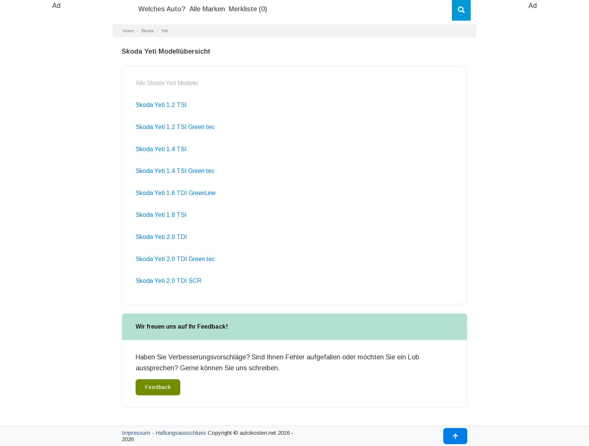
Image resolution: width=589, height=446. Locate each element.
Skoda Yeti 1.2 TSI (161, 105)
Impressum (136, 432)
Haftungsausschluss (181, 432)
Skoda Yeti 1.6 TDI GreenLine (176, 193)
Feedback (158, 387)
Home (128, 31)
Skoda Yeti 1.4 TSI (161, 149)
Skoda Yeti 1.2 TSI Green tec (175, 127)
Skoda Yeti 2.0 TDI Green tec (175, 259)
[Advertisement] (56, 123)
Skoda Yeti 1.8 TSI (161, 215)
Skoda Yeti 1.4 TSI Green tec (175, 171)
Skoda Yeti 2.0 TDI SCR (168, 281)
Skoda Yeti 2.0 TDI (161, 237)
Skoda (147, 31)
